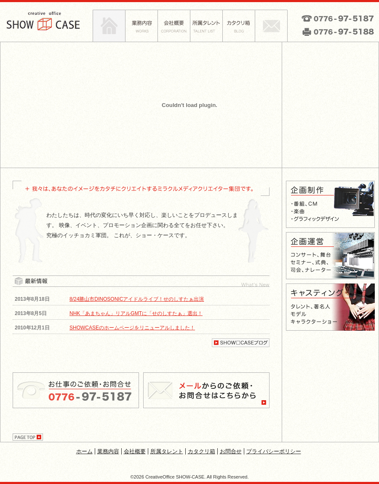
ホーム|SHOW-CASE (109, 26)
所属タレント (166, 451)
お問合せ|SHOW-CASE (271, 26)
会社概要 (135, 451)
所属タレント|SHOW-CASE (206, 26)
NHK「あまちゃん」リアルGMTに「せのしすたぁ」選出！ (136, 313)
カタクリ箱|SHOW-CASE (238, 26)
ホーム (84, 451)
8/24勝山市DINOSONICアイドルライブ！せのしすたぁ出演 (136, 299)
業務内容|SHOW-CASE (141, 26)
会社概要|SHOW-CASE (173, 26)
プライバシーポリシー (273, 451)
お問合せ (231, 451)
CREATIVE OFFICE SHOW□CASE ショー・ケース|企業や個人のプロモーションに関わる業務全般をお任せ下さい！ (46, 21)
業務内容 (108, 451)
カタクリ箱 (201, 451)
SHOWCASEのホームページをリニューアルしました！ (132, 328)
